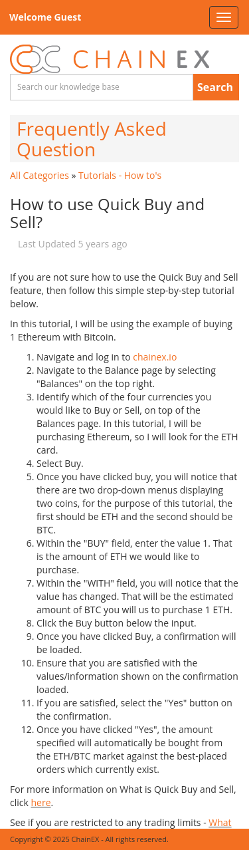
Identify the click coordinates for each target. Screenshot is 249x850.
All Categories (39, 175)
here (40, 802)
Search (215, 87)
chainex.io (155, 357)
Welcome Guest (45, 17)
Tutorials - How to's (119, 175)
